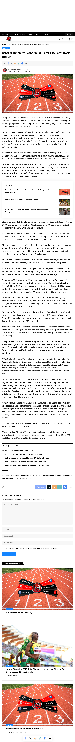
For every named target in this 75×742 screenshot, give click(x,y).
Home (4, 44)
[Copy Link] (18, 63)
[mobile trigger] (4, 38)
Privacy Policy (30, 34)
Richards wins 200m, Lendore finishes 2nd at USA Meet (27, 465)
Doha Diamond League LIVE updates (19, 450)
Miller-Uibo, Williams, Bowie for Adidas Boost (23, 454)
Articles (9, 44)
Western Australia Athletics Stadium (16, 478)
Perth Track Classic (64, 475)
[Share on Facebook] (8, 63)
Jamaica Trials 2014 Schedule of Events (24, 728)
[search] (59, 39)
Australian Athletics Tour (21, 475)
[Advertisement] (37, 16)
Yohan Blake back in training (19, 612)
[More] (26, 63)
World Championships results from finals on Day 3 (25, 462)
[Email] (15, 63)
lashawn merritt (49, 475)
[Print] (22, 63)
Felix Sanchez (37, 475)
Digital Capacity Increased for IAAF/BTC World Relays (27, 458)
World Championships (32, 228)
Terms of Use (43, 34)
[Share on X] (11, 63)
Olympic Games (31, 222)
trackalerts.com (15, 69)
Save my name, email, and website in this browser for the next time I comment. (31, 548)
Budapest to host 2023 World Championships (22, 200)
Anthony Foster (13, 675)
